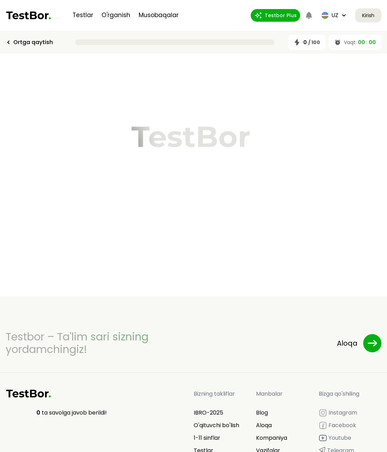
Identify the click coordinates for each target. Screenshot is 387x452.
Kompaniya (271, 438)
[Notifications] (309, 15)
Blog (262, 413)
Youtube (335, 438)
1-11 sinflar (207, 438)
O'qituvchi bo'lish (216, 425)
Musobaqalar (159, 15)
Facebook (337, 425)
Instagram (338, 413)
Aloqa (264, 425)
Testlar (82, 15)
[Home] (28, 15)
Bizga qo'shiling (339, 394)
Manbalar (269, 394)
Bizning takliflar (214, 394)
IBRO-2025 (208, 413)
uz (334, 15)
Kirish (368, 15)
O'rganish (116, 15)
